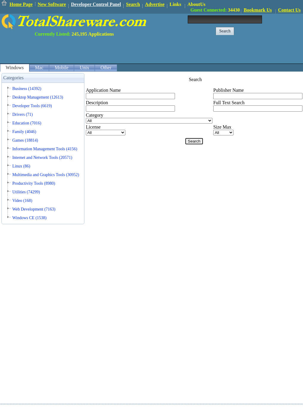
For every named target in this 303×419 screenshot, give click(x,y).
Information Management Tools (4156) (44, 149)
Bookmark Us (258, 9)
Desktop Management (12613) (37, 97)
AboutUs (196, 4)
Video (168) (22, 200)
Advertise (155, 4)
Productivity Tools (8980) (33, 183)
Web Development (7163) (33, 209)
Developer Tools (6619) (32, 106)
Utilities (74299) (26, 192)
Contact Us (289, 9)
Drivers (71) (22, 114)
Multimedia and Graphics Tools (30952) (45, 175)
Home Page (21, 4)
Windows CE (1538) (29, 218)
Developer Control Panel (96, 4)
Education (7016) (26, 123)
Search (133, 4)
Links (175, 4)
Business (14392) (26, 88)
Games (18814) (25, 140)
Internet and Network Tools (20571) (42, 157)
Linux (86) (21, 166)
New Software (52, 4)
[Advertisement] (195, 50)
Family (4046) (24, 131)
